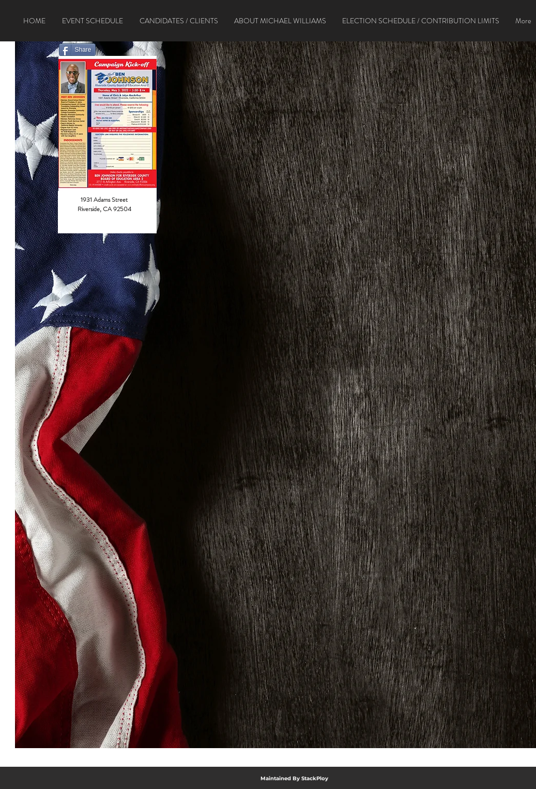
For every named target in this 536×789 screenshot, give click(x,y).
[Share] (77, 49)
